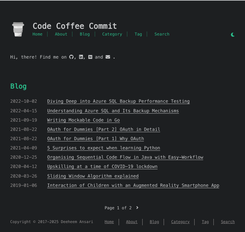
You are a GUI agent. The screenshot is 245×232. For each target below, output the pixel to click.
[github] (71, 57)
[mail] (108, 57)
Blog (85, 34)
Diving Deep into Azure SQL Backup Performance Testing (118, 101)
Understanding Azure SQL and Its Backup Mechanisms (113, 111)
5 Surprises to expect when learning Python (103, 148)
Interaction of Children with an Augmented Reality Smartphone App (133, 185)
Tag (138, 34)
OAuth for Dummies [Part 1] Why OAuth (95, 138)
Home (37, 34)
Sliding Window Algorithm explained (93, 176)
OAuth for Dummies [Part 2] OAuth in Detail (103, 129)
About (61, 34)
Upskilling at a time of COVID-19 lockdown (102, 166)
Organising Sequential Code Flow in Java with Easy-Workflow (125, 157)
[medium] (90, 57)
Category (112, 34)
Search (161, 34)
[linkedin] (81, 57)
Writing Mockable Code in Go (83, 120)
